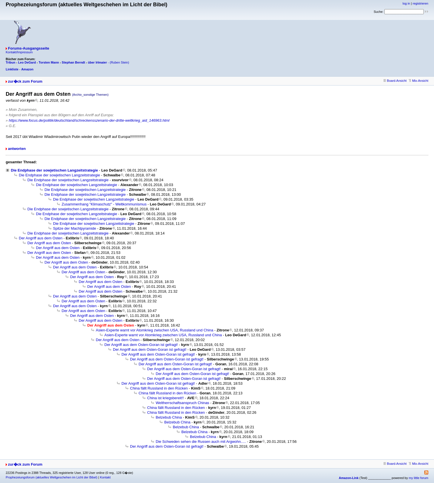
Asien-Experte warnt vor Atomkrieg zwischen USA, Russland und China (154, 330)
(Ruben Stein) (119, 62)
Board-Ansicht (395, 80)
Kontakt (105, 477)
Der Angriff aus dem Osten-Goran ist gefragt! (141, 345)
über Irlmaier (97, 62)
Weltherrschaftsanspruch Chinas (182, 403)
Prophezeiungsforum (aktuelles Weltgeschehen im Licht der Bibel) (51, 477)
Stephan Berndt (73, 62)
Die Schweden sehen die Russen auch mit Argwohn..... (201, 441)
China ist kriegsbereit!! (165, 398)
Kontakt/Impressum (19, 52)
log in (406, 3)
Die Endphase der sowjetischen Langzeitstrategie (54, 170)
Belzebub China (169, 417)
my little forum (418, 478)
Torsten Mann (49, 62)
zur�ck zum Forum (25, 81)
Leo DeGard (27, 62)
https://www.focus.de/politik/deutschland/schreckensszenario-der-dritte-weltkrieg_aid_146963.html (89, 120)
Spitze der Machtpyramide (74, 228)
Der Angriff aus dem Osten (40, 238)
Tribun (10, 62)
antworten (17, 148)
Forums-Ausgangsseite (28, 48)
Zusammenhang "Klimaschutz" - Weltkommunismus (104, 204)
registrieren (420, 3)
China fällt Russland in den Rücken (159, 388)
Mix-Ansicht (418, 80)
